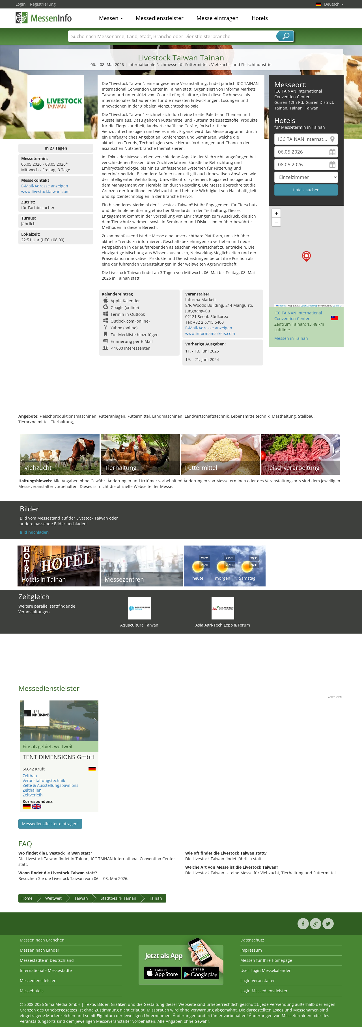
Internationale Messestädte (46, 970)
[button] (306, 256)
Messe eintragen (218, 18)
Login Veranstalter (257, 980)
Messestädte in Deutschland (47, 960)
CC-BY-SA (337, 305)
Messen (111, 18)
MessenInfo (44, 17)
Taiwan (81, 898)
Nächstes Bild (95, 720)
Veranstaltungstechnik (44, 780)
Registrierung (43, 4)
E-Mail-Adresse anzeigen (44, 186)
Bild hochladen (34, 532)
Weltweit (53, 898)
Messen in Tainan (291, 338)
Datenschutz (252, 940)
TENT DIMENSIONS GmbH (58, 757)
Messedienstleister (160, 18)
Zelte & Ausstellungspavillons (50, 785)
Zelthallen (32, 790)
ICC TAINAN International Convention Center (298, 315)
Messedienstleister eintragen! (50, 823)
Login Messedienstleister (264, 990)
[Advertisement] (181, 395)
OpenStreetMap (309, 305)
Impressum (251, 950)
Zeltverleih (33, 795)
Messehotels (32, 990)
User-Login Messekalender (265, 970)
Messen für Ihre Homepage (266, 960)
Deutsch (334, 4)
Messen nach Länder (39, 950)
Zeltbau (30, 775)
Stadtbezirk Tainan (118, 898)
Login (21, 4)
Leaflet (281, 305)
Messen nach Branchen (42, 940)
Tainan (155, 898)
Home (27, 898)
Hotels (260, 18)
